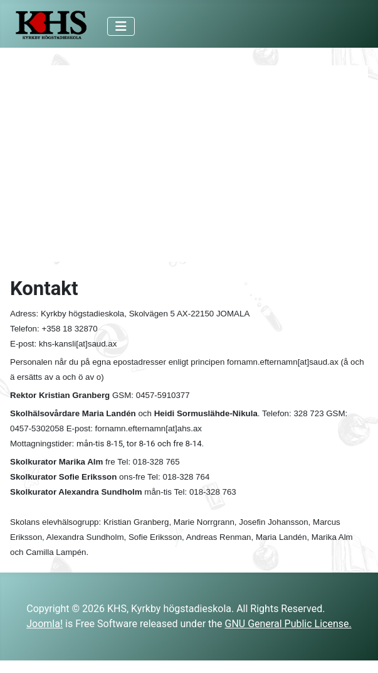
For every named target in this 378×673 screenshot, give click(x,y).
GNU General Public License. (288, 624)
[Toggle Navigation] (121, 26)
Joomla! (44, 624)
